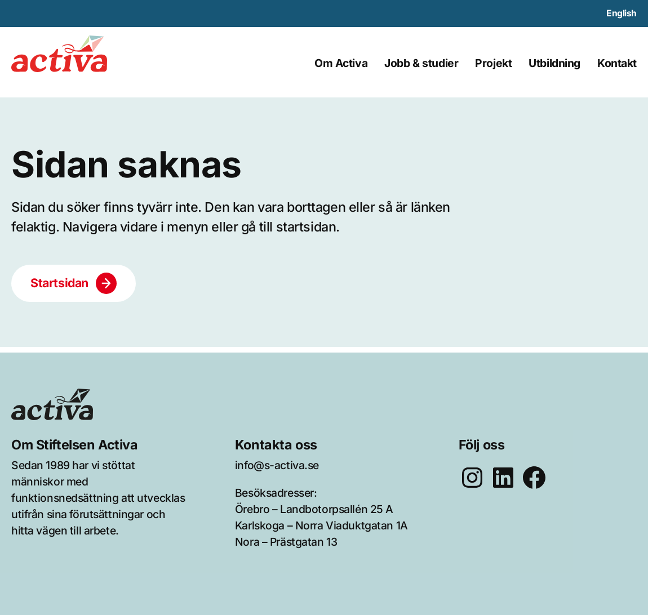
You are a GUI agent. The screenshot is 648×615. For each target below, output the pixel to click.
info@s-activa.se (277, 465)
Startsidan (59, 282)
